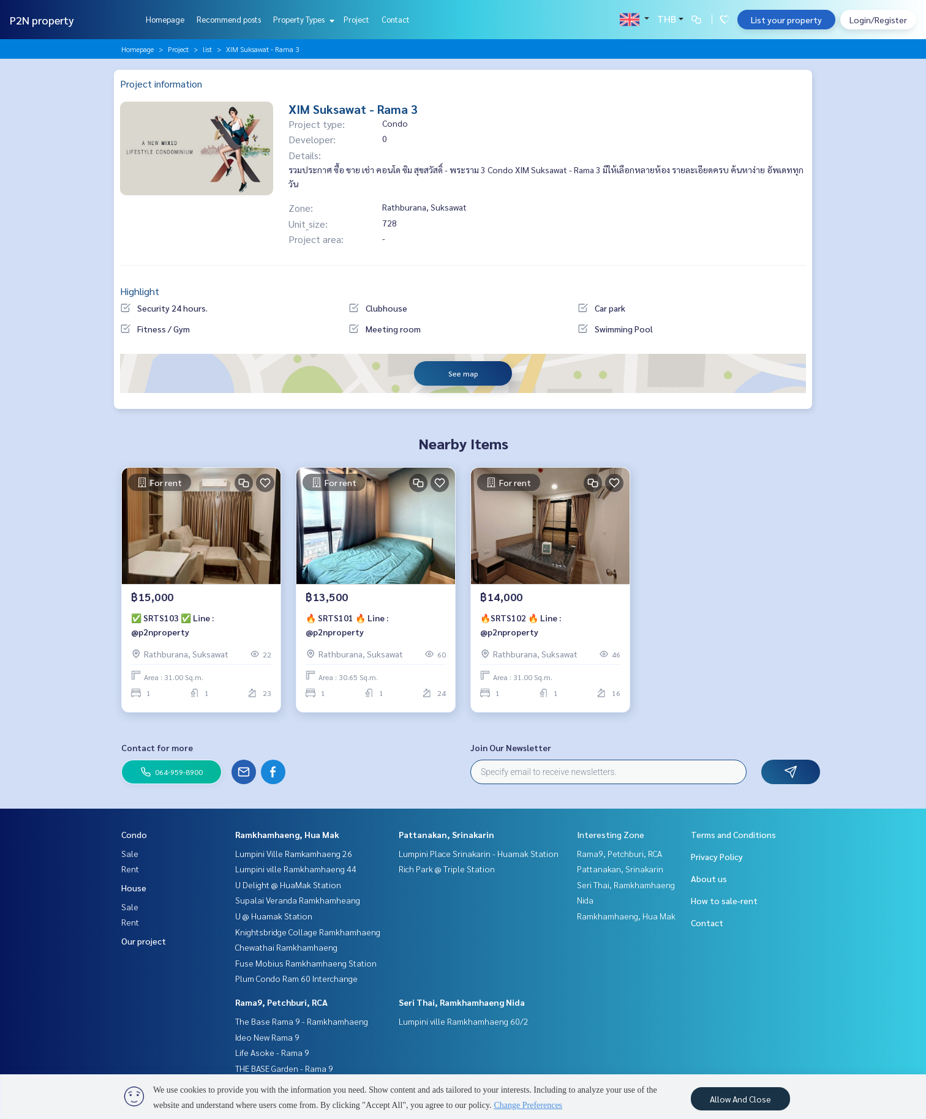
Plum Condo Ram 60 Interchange (296, 978)
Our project (143, 940)
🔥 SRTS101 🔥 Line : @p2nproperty (347, 626)
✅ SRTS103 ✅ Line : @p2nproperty (172, 626)
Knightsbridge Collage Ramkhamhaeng (307, 931)
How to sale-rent (724, 900)
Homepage (165, 19)
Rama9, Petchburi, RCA (281, 1002)
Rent (130, 868)
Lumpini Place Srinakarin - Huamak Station (479, 853)
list (207, 49)
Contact (396, 19)
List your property (786, 19)
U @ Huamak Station (273, 915)
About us (709, 878)
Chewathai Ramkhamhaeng (286, 946)
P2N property (42, 20)
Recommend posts (229, 19)
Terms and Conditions (733, 834)
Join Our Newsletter (510, 747)
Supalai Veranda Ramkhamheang (297, 899)
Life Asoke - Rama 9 (272, 1052)
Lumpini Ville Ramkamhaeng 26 (293, 853)
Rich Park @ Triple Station (447, 868)
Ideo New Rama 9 (267, 1036)
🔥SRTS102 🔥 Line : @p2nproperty (520, 626)
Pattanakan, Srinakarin (446, 834)
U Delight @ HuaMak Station (288, 884)
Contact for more (157, 747)
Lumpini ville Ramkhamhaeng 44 (295, 868)
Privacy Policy (717, 856)
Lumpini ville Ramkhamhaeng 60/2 (464, 1021)
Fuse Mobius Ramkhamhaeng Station (306, 962)
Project (356, 19)
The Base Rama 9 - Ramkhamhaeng (301, 1021)
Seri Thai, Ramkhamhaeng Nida (462, 1002)
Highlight (139, 291)
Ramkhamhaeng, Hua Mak (287, 834)
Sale (129, 853)
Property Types (302, 19)
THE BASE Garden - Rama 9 (284, 1068)
